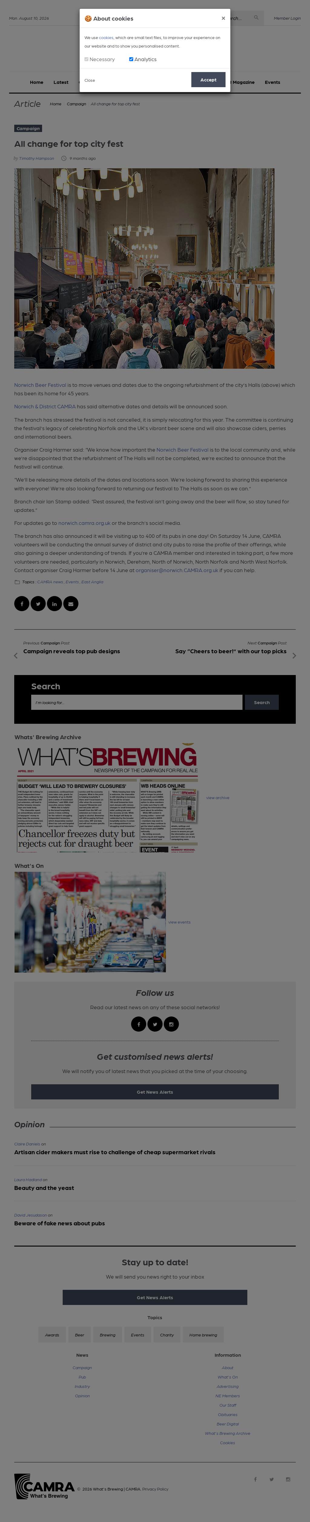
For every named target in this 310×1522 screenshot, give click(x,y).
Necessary (102, 59)
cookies (106, 37)
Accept (208, 79)
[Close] (223, 17)
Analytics (145, 59)
